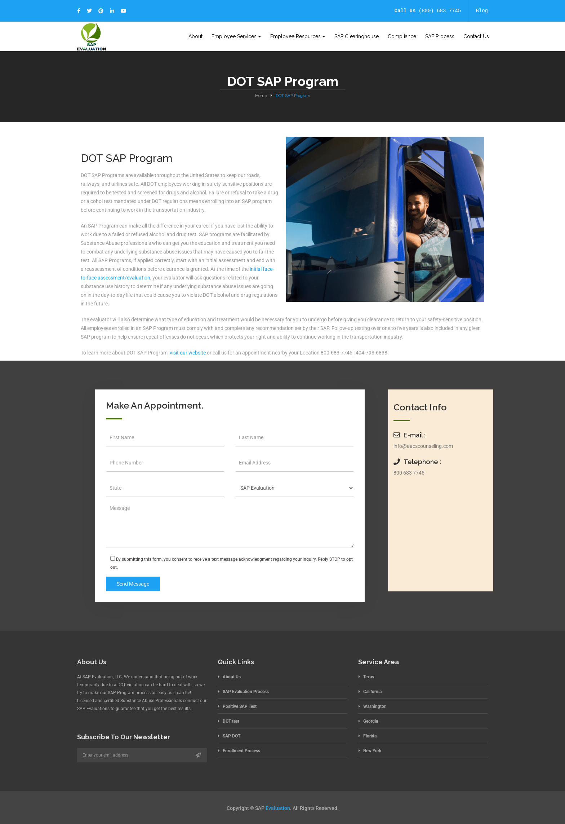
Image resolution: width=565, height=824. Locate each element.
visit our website (188, 353)
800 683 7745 (408, 473)
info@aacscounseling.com (423, 446)
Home (261, 95)
